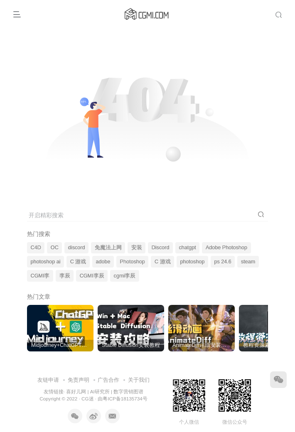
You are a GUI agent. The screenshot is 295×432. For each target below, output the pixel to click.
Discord (161, 247)
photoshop (192, 262)
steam (248, 262)
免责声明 (78, 380)
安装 (136, 247)
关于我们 (139, 380)
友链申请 (48, 380)
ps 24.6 (222, 262)
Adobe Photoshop (226, 247)
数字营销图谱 (128, 391)
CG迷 (87, 398)
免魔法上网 (108, 247)
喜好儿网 (76, 391)
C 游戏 (78, 262)
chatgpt (187, 247)
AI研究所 (100, 391)
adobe (103, 262)
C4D (36, 247)
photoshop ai (46, 262)
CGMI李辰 (92, 276)
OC (55, 247)
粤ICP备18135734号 (125, 398)
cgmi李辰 (125, 276)
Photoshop (132, 262)
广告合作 (108, 380)
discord (76, 247)
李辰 (64, 276)
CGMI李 (40, 276)
